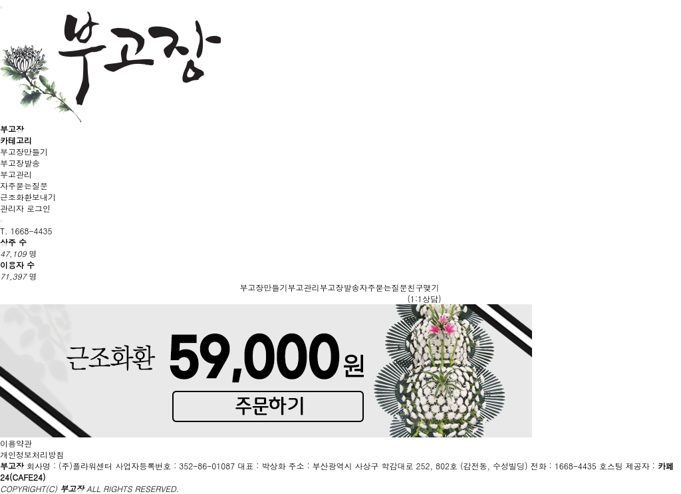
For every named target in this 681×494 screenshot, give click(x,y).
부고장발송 (20, 162)
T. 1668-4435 (26, 230)
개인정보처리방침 (32, 454)
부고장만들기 (24, 151)
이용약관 (16, 443)
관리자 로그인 (25, 208)
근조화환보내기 (28, 196)
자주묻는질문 (24, 185)
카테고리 (16, 140)
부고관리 (16, 174)
